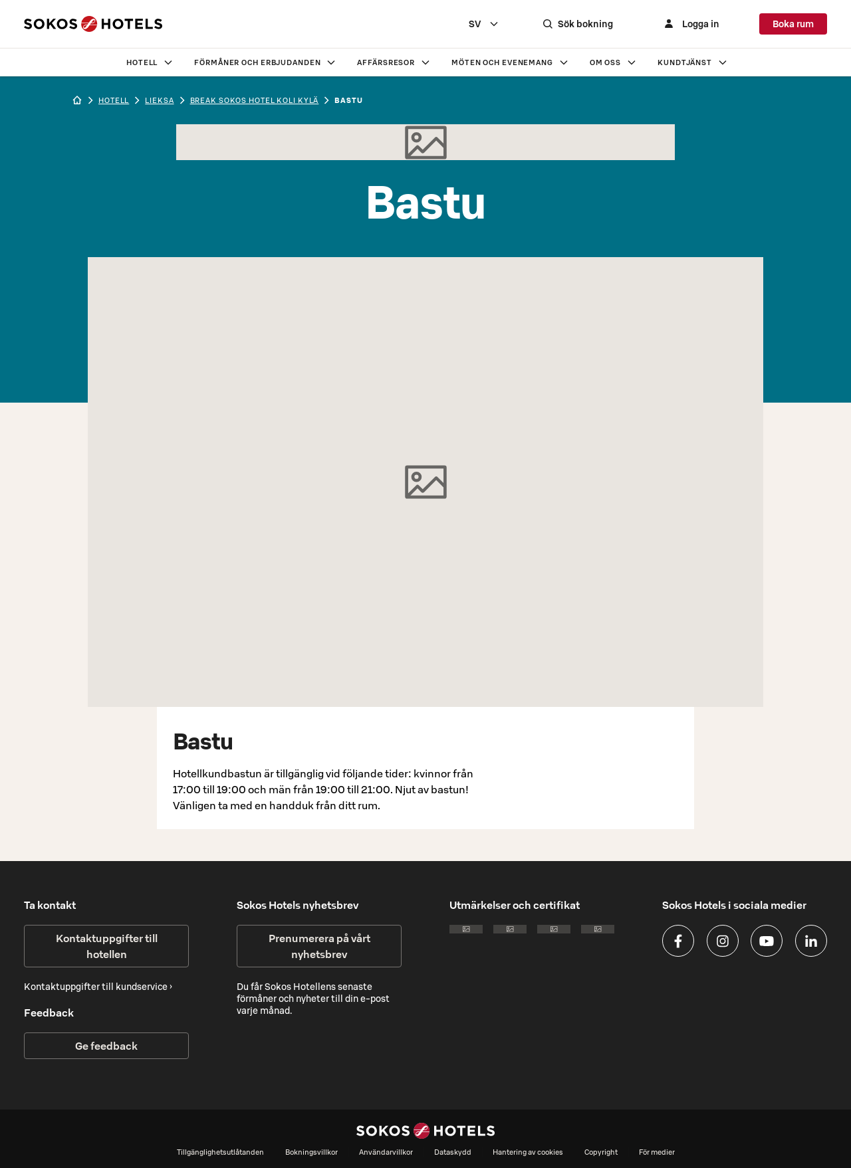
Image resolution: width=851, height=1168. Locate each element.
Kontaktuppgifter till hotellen (107, 946)
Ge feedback (106, 1045)
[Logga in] (696, 24)
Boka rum (793, 24)
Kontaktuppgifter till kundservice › (98, 987)
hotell (113, 100)
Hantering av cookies (528, 1152)
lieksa (159, 100)
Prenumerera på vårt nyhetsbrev (319, 946)
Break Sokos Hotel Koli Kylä (254, 100)
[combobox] (497, 24)
